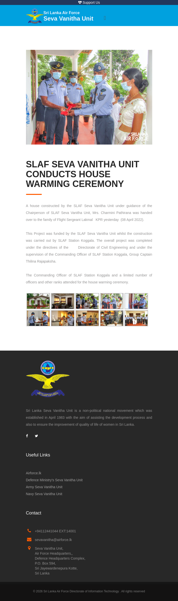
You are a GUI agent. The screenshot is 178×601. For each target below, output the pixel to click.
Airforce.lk (33, 473)
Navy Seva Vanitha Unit (44, 494)
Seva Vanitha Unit (68, 16)
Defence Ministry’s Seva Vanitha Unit (54, 480)
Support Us (89, 2)
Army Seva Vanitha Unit (44, 487)
